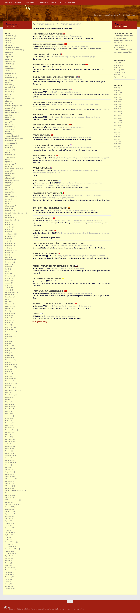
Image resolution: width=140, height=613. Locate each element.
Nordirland (8, 409)
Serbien (8, 469)
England (8, 182)
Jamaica (8, 283)
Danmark (8, 164)
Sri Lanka (8, 497)
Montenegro (9, 378)
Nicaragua (8, 397)
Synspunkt (117, 77)
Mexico (7, 369)
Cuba (7, 159)
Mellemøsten (9, 367)
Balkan (7, 82)
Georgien (8, 227)
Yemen (7, 581)
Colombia (8, 147)
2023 (116, 141)
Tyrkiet (7, 551)
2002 (116, 92)
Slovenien (8, 486)
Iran (6, 271)
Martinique (9, 357)
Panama (8, 427)
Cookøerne (9, 154)
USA (7, 565)
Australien (8, 73)
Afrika (7, 40)
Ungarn (7, 560)
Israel (7, 278)
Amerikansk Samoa (11, 47)
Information (118, 65)
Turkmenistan (9, 546)
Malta (7, 353)
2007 (116, 104)
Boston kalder (119, 47)
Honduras (8, 257)
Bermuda (8, 99)
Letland (7, 318)
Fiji (6, 203)
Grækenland (9, 234)
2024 (116, 144)
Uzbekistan (9, 567)
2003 (116, 95)
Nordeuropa (9, 406)
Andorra (8, 52)
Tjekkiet (8, 535)
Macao (7, 334)
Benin (7, 96)
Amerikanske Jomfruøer (13, 50)
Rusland (8, 448)
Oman (7, 420)
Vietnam (8, 577)
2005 (116, 99)
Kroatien (8, 306)
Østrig (7, 418)
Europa (7, 199)
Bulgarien (8, 117)
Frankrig (8, 215)
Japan (7, 285)
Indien (7, 264)
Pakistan (8, 423)
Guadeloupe (9, 238)
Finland (7, 208)
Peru (7, 434)
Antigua (8, 59)
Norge (7, 413)
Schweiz (8, 465)
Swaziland (8, 509)
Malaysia (8, 346)
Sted (116, 74)
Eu (6, 194)
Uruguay (8, 563)
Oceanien (8, 416)
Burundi (8, 124)
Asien (7, 71)
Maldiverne (9, 348)
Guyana (8, 252)
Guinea (7, 248)
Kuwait (7, 308)
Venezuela (9, 572)
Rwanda (8, 451)
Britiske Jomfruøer (11, 113)
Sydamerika (9, 514)
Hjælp (71, 2)
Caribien (8, 133)
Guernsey (8, 245)
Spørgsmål (118, 72)
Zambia (8, 586)
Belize (7, 94)
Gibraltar (8, 231)
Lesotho (8, 315)
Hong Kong (9, 259)
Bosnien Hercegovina (12, 106)
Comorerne (9, 150)
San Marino (9, 460)
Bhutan (7, 101)
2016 (116, 125)
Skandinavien (9, 479)
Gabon (7, 222)
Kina (7, 301)
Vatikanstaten (9, 570)
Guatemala (9, 243)
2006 (116, 102)
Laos (7, 311)
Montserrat (9, 381)
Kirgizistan (8, 304)
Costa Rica (9, 157)
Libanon (8, 320)
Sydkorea (8, 516)
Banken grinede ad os (122, 45)
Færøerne (8, 201)
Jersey (7, 287)
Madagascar (9, 336)
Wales (7, 579)
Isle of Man (9, 276)
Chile (7, 145)
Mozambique (9, 383)
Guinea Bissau (10, 250)
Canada (8, 131)
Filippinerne (9, 206)
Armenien (8, 64)
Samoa (7, 458)
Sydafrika (8, 511)
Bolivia (7, 103)
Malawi (7, 343)
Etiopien (8, 192)
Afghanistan (9, 38)
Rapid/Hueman (59, 609)
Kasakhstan (9, 297)
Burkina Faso (9, 120)
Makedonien (9, 341)
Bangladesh (9, 87)
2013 (116, 118)
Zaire (7, 584)
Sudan (7, 502)
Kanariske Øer (10, 292)
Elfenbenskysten (10, 180)
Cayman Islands (10, 136)
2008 (116, 106)
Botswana (8, 108)
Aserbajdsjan (9, 68)
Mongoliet (8, 376)
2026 (116, 148)
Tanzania (8, 528)
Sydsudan (8, 518)
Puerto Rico (9, 441)
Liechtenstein (9, 327)
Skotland (8, 481)
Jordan (7, 290)
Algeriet (8, 45)
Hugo (77, 609)
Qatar (7, 444)
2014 (116, 120)
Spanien (8, 495)
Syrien (7, 521)
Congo (7, 152)
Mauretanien (9, 360)
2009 (116, 109)
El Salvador (9, 178)
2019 (116, 132)
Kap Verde (9, 294)
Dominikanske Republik (13, 168)
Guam (7, 241)
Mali (6, 350)
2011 (116, 113)
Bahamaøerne (10, 78)
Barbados (8, 89)
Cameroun (9, 129)
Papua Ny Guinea (11, 430)
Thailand (8, 532)
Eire (6, 175)
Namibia (8, 385)
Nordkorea (9, 411)
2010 (116, 111)
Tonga (7, 539)
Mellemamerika (10, 364)
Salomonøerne (10, 455)
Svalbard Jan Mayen (12, 504)
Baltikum (8, 85)
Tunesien (8, 544)
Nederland (8, 388)
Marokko (8, 355)
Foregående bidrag (39, 322)
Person (116, 70)
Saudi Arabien (10, 462)
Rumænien (9, 446)
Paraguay (8, 432)
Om (62, 2)
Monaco (8, 374)
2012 (116, 116)
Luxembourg (9, 332)
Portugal (8, 439)
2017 (116, 127)
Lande (18, 2)
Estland (8, 189)
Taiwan (7, 525)
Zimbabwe (8, 588)
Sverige (8, 507)
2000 (116, 88)
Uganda (8, 556)
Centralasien (9, 140)
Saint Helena (9, 453)
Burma (7, 122)
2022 (116, 139)
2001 (116, 90)
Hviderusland (9, 262)
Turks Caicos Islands (12, 549)
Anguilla (8, 57)
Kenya (7, 299)
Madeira (8, 339)
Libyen (7, 325)
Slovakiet (8, 483)
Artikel (116, 63)
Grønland (8, 236)
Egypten (8, 173)
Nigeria (7, 402)
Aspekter (42, 2)
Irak (6, 269)
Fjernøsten (9, 210)
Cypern (7, 161)
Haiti (7, 255)
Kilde (116, 67)
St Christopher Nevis (12, 500)
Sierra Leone (9, 474)
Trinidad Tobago (10, 542)
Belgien (8, 92)
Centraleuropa (10, 143)
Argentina (8, 61)
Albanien (8, 43)
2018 (116, 130)
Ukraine (8, 558)
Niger (7, 399)
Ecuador (8, 171)
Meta (53, 2)
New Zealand (9, 395)
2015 (116, 123)
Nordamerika (9, 404)
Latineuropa (9, 313)
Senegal (8, 467)
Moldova (8, 371)
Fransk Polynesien (11, 220)
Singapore (8, 476)
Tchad (7, 530)
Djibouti (8, 166)
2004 (116, 97)
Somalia (8, 488)
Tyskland (8, 553)
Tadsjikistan (9, 523)
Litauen (7, 329)
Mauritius (8, 362)
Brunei (7, 115)
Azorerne (8, 75)
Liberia (7, 322)
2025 (116, 146)
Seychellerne (9, 472)
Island (7, 273)
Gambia (8, 224)
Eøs (6, 185)
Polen (7, 437)
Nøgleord (29, 2)
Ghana (7, 229)
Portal (7, 2)
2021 (116, 137)
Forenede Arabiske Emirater (14, 213)
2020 (116, 134)
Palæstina (8, 425)
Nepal (7, 392)
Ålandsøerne (9, 36)
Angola (7, 54)
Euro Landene (10, 196)
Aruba (7, 66)
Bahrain (8, 80)
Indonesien (9, 266)
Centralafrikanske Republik (14, 138)
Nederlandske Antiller (12, 390)
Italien (7, 280)
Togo (7, 537)
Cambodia (8, 126)
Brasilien (8, 110)
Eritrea (7, 187)
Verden (7, 574)
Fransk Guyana (10, 217)
